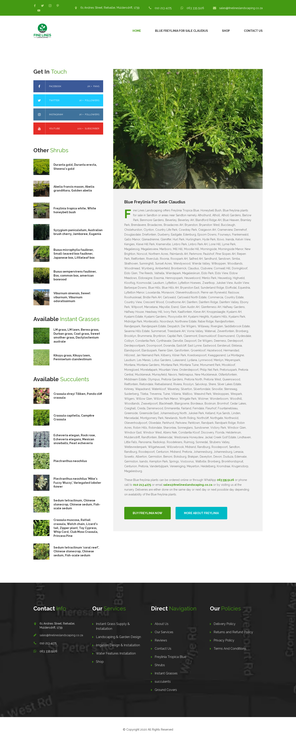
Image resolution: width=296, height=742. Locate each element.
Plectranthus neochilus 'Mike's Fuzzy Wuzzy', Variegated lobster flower (77, 482)
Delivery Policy (224, 624)
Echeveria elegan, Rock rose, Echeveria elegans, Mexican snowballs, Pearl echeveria (74, 439)
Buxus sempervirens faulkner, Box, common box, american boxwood (75, 275)
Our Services (164, 632)
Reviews (161, 640)
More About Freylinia (201, 513)
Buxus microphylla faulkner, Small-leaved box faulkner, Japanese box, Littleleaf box (74, 253)
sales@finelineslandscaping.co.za (241, 8)
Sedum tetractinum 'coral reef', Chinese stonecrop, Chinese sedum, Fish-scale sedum (76, 551)
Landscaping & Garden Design (118, 637)
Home (137, 30)
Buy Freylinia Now (147, 513)
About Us (162, 624)
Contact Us (253, 30)
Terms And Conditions (230, 648)
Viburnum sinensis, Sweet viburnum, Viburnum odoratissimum (71, 297)
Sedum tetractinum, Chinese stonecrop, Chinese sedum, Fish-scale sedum (76, 504)
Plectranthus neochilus (70, 461)
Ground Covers (166, 690)
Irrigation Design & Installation (118, 645)
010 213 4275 (163, 8)
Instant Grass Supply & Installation (113, 626)
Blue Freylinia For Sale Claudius (181, 30)
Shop (226, 30)
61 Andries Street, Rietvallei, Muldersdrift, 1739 (110, 7)
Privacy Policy (224, 640)
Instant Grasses (166, 673)
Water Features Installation (116, 653)
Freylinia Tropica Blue (170, 657)
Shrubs (160, 665)
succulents (163, 681)
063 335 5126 (195, 8)
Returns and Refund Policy (233, 632)
